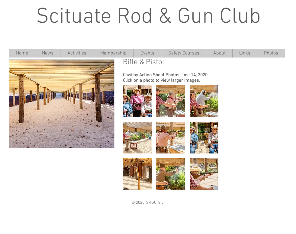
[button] (137, 101)
